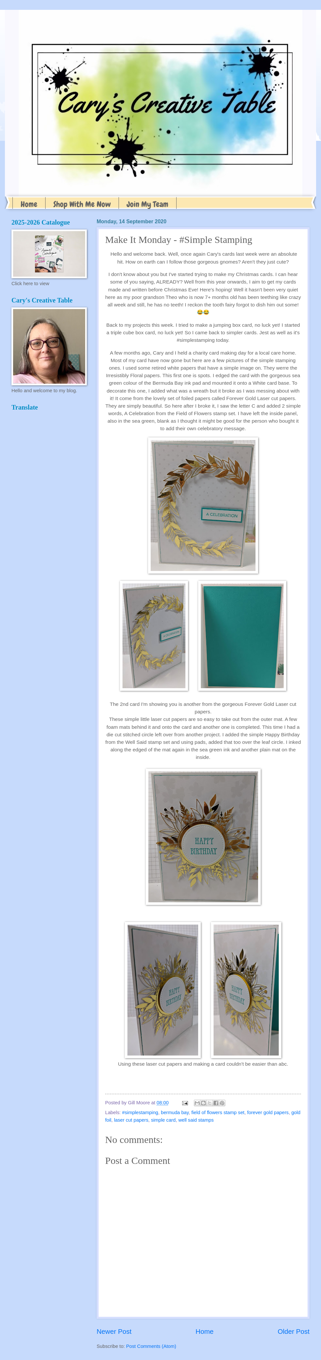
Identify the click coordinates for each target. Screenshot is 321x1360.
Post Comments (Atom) (151, 1346)
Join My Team (147, 204)
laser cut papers (131, 1120)
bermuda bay (175, 1112)
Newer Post (114, 1331)
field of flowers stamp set (217, 1112)
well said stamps (196, 1120)
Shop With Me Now (82, 204)
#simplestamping (140, 1112)
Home (29, 204)
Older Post (294, 1331)
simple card (163, 1120)
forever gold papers (268, 1112)
